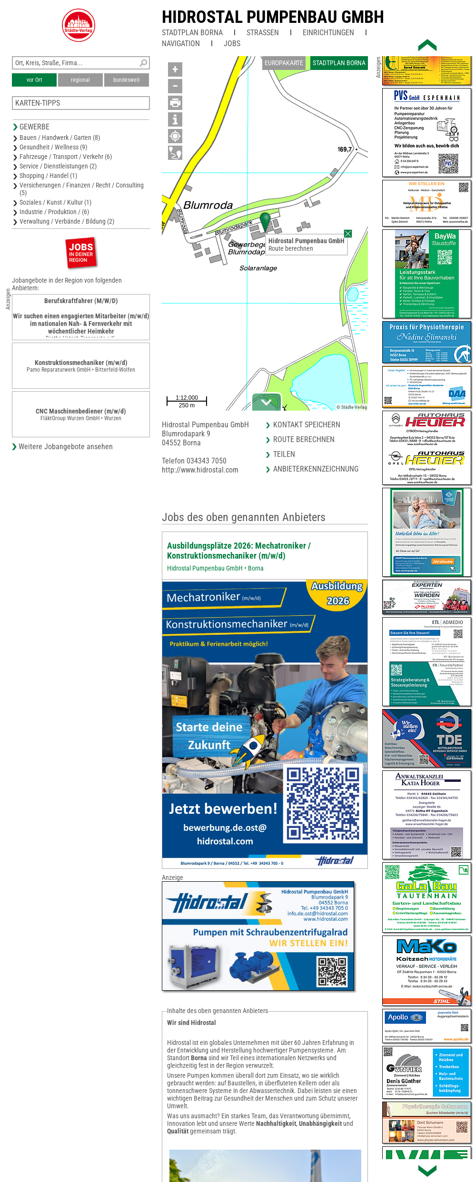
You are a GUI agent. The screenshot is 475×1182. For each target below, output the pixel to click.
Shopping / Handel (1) (48, 175)
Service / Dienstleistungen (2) (58, 166)
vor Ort (34, 80)
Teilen (284, 454)
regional (80, 80)
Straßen (263, 32)
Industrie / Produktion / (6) (54, 212)
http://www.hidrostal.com (200, 469)
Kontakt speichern (306, 424)
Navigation (181, 43)
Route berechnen (290, 248)
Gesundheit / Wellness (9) (53, 147)
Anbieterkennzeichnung (315, 468)
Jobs (232, 43)
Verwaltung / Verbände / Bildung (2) (67, 221)
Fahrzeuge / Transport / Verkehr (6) (66, 156)
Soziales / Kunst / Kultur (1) (55, 202)
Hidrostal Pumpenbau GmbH (273, 17)
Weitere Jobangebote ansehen (66, 446)
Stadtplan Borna (192, 32)
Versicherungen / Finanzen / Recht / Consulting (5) (82, 189)
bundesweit (126, 80)
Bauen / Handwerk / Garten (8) (60, 137)
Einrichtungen (328, 32)
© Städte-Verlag (351, 407)
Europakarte (284, 63)
